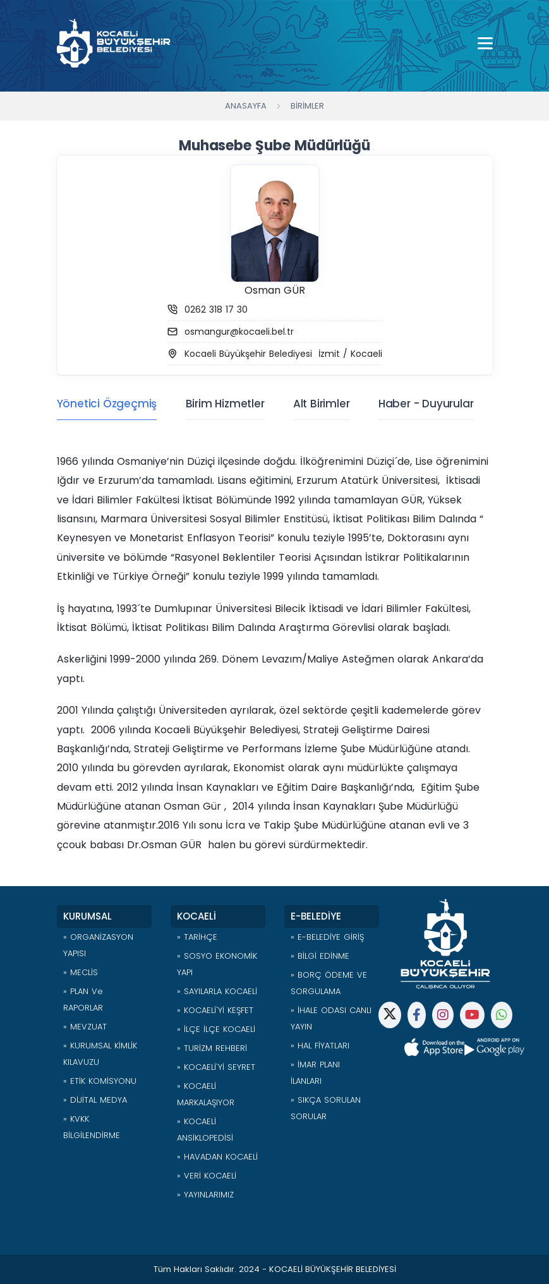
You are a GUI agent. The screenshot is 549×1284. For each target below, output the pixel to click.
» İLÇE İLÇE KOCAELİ (216, 1029)
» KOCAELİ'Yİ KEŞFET (215, 1010)
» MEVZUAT (85, 1027)
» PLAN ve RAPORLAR (83, 999)
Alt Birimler (321, 403)
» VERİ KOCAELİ (206, 1176)
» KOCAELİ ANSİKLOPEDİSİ (205, 1129)
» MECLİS (80, 972)
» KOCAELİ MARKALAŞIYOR (205, 1094)
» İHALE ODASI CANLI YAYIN (331, 1018)
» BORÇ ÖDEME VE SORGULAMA (329, 983)
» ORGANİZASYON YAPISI (98, 945)
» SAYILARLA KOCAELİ (217, 991)
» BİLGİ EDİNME (320, 956)
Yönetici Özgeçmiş (107, 403)
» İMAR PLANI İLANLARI (315, 1073)
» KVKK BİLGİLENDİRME (91, 1127)
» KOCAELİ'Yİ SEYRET (216, 1067)
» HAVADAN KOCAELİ (217, 1157)
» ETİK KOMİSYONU (99, 1081)
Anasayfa (246, 106)
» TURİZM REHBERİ (212, 1048)
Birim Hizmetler (225, 403)
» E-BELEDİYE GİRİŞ (327, 937)
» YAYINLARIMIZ (205, 1195)
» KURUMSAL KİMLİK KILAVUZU (100, 1054)
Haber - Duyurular (426, 403)
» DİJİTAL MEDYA (95, 1100)
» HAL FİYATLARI (320, 1046)
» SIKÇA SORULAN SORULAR (326, 1108)
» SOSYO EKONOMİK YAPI (217, 964)
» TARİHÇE (197, 937)
